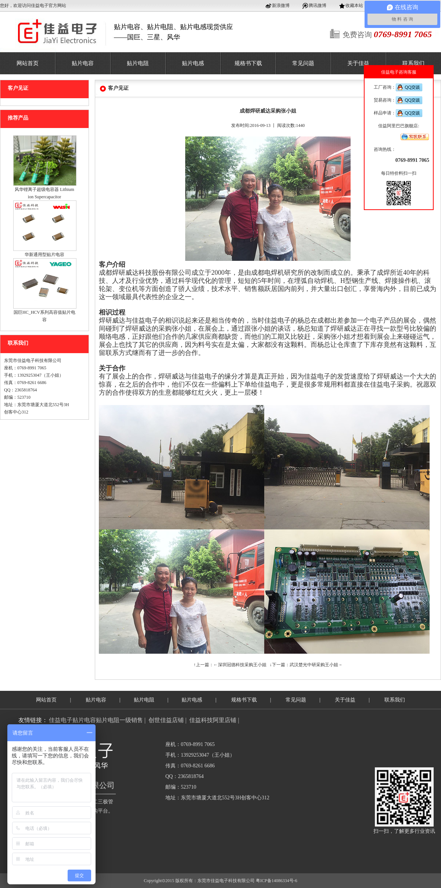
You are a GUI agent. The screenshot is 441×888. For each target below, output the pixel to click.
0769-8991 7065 (412, 160)
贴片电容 (83, 63)
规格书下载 (248, 63)
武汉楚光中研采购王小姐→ (316, 664)
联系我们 (413, 63)
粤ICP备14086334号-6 (276, 880)
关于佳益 (358, 63)
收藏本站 (354, 5)
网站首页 (28, 63)
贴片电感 (193, 63)
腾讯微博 (317, 5)
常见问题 (303, 63)
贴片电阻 (138, 63)
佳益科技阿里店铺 (212, 720)
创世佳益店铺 (166, 720)
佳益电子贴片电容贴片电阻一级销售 (96, 720)
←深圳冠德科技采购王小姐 (240, 664)
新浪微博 (281, 5)
